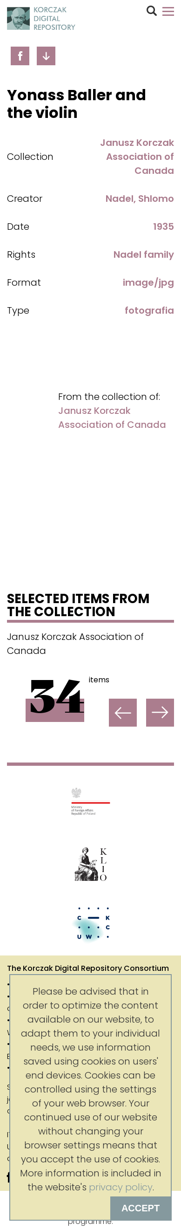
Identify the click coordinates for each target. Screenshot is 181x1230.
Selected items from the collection (78, 606)
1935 (163, 226)
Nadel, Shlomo (140, 198)
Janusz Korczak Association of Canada (137, 156)
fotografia (149, 310)
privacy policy (121, 1187)
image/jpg (148, 282)
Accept (140, 1208)
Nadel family (144, 254)
